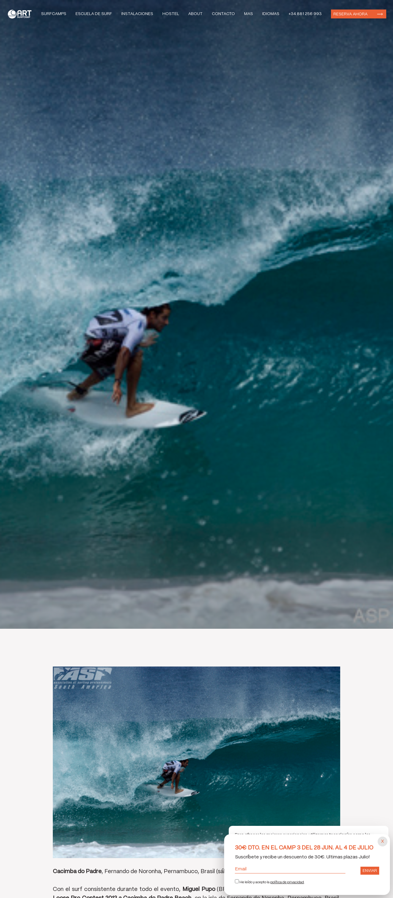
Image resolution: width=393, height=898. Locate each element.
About (195, 14)
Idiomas (270, 14)
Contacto (223, 14)
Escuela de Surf (94, 14)
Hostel (170, 14)
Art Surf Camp (21, 14)
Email (290, 869)
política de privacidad (287, 882)
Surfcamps (53, 14)
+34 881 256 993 (305, 14)
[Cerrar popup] (382, 841)
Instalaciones (137, 14)
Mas (248, 14)
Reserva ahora (350, 14)
